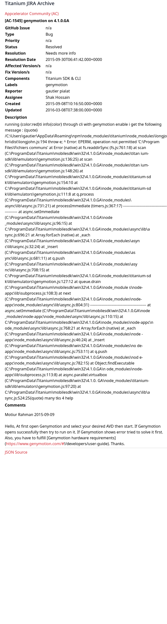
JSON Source (16, 452)
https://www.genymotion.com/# (35, 443)
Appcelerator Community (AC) (32, 13)
